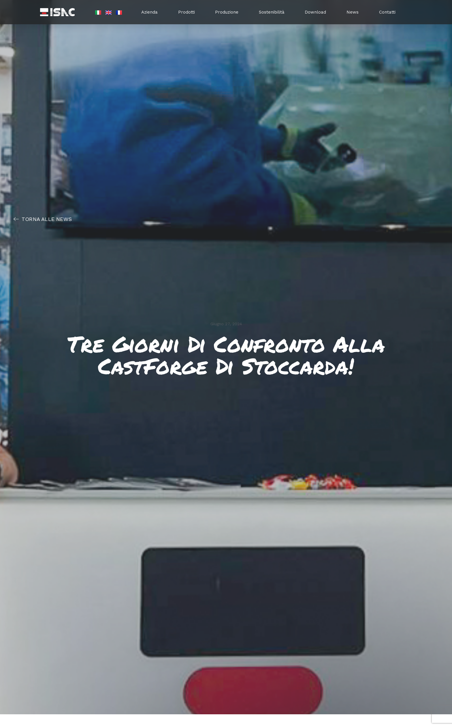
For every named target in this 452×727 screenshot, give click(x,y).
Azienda (149, 12)
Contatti (387, 12)
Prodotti (186, 12)
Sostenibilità (272, 12)
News (352, 12)
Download (315, 12)
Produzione (226, 12)
